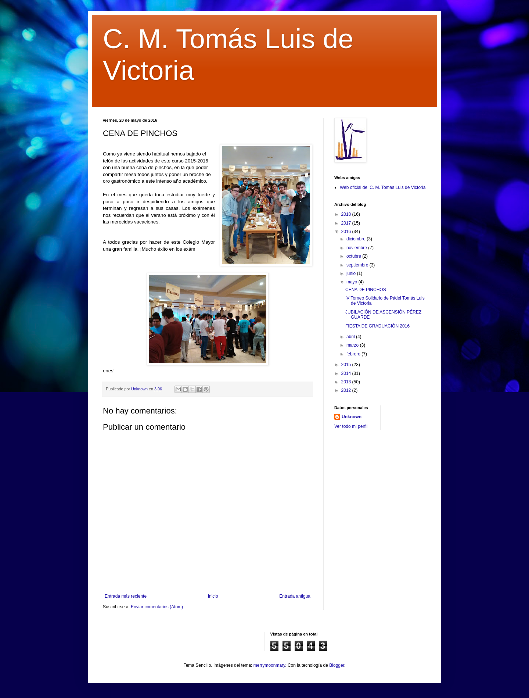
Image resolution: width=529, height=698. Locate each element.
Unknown (351, 416)
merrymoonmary (269, 665)
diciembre (356, 238)
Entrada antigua (294, 596)
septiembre (358, 265)
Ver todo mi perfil (350, 426)
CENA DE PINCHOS (365, 289)
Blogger (336, 665)
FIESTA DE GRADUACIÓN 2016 (377, 326)
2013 (346, 381)
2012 (346, 390)
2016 (346, 231)
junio (351, 273)
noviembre (357, 247)
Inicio (213, 596)
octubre (354, 256)
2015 (346, 364)
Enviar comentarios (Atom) (157, 606)
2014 (346, 373)
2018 (346, 214)
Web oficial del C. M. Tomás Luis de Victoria (382, 187)
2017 (346, 223)
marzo (353, 345)
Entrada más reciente (126, 596)
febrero (353, 354)
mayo (352, 281)
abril (351, 336)
